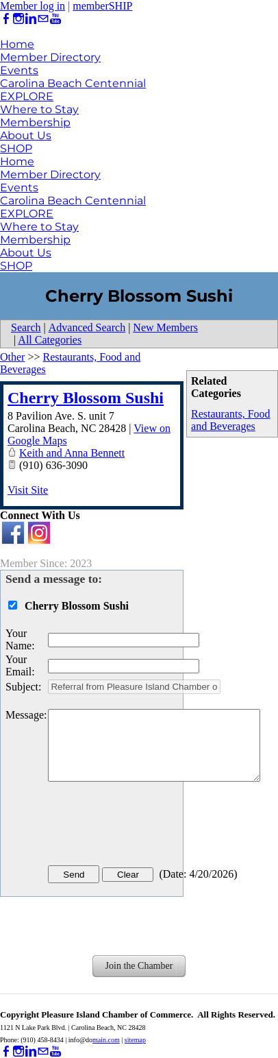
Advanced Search (87, 327)
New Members (165, 327)
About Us (25, 135)
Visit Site (28, 490)
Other (12, 357)
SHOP (16, 148)
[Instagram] (18, 19)
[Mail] (43, 19)
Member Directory (50, 57)
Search (26, 327)
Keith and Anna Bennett (72, 453)
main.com (106, 1040)
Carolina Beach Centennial (73, 83)
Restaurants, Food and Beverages (230, 420)
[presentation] (152, 826)
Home (17, 44)
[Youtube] (55, 19)
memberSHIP (102, 6)
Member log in (32, 6)
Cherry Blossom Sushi (86, 398)
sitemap (135, 1040)
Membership (35, 122)
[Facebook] (6, 19)
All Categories (49, 340)
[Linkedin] (30, 19)
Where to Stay (39, 109)
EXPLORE (26, 96)
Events (19, 70)
